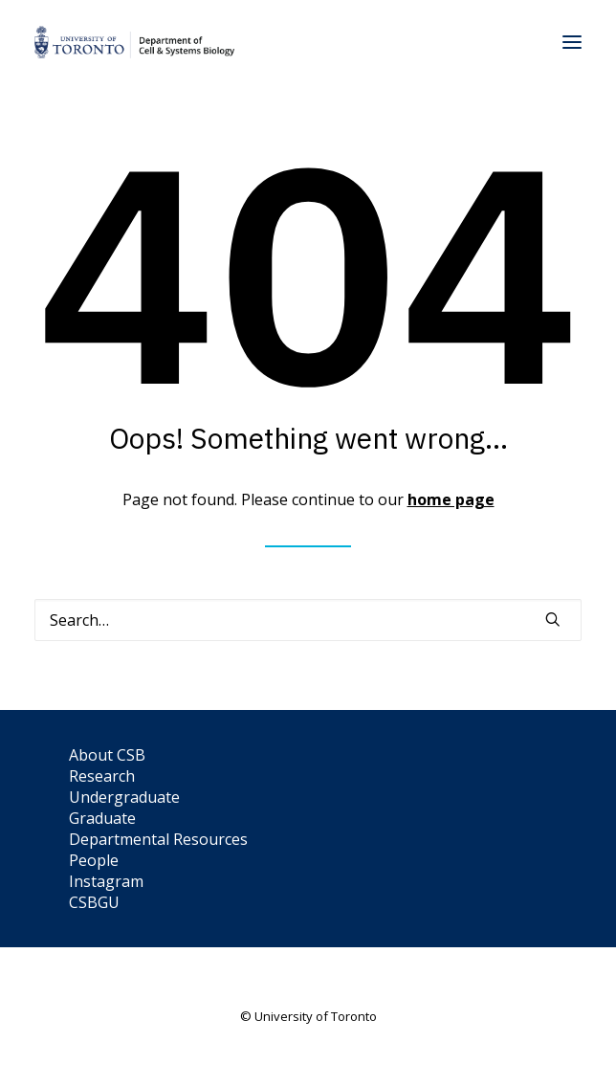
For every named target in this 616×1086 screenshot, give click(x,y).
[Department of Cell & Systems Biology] (134, 42)
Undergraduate (124, 797)
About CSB (107, 754)
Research (102, 776)
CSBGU (94, 902)
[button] (572, 42)
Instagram (106, 881)
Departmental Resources (158, 839)
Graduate (102, 818)
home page (451, 499)
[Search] (308, 620)
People (94, 860)
